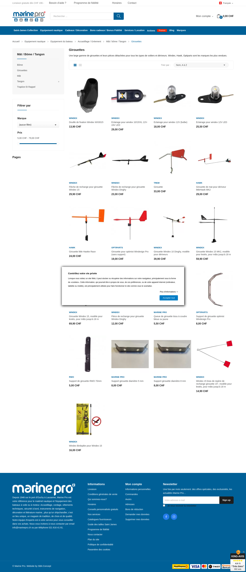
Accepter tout (169, 298)
